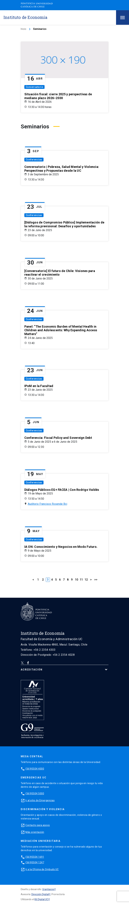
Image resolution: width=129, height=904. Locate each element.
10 (76, 579)
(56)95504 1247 (34, 862)
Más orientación (34, 832)
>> (95, 579)
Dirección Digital (40, 894)
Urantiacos (48, 889)
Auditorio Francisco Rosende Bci (47, 504)
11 (81, 579)
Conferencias (34, 159)
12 (86, 579)
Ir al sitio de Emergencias (40, 800)
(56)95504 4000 (34, 768)
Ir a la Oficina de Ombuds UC (42, 869)
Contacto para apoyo (37, 825)
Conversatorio (34, 87)
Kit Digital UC (41, 899)
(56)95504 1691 (34, 856)
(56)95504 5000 (34, 793)
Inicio (23, 29)
